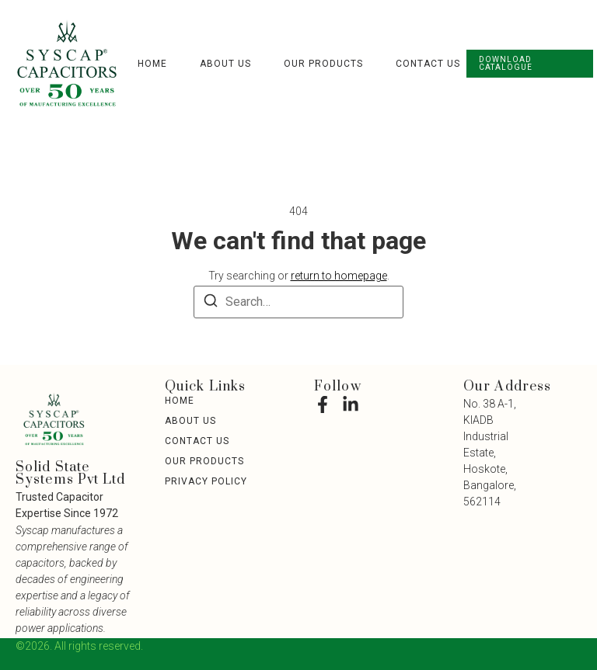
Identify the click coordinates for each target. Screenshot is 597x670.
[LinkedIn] (350, 404)
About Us (225, 63)
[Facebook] (322, 404)
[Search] (210, 303)
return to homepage (339, 275)
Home (152, 63)
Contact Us (428, 63)
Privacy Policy (206, 481)
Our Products (323, 63)
